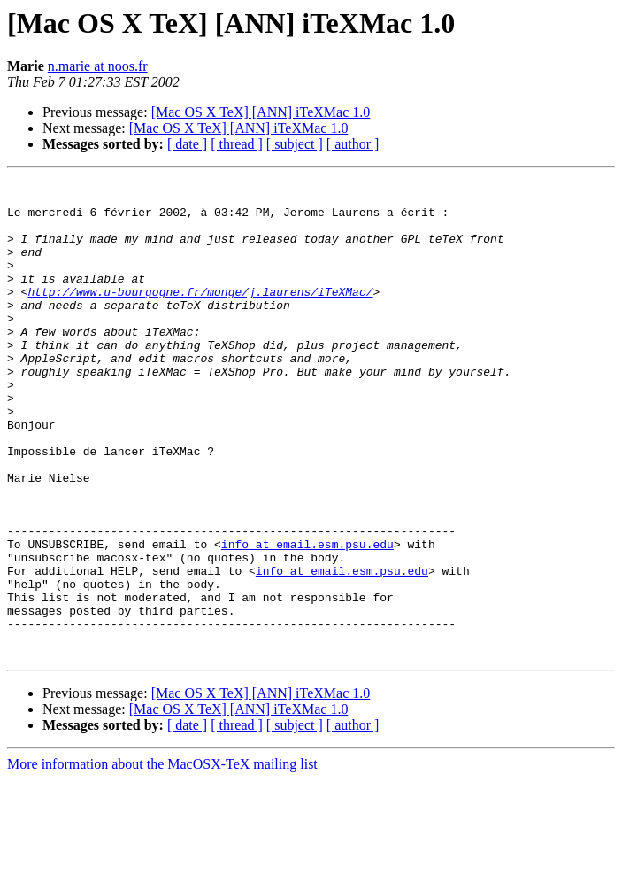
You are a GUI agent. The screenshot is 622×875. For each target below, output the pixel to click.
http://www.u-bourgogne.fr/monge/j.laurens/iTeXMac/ (199, 315)
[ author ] (353, 143)
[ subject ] (294, 143)
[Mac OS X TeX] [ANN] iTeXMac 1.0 (261, 112)
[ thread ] (237, 143)
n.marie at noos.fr (98, 66)
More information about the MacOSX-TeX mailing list (162, 859)
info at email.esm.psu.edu (307, 618)
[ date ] (187, 143)
